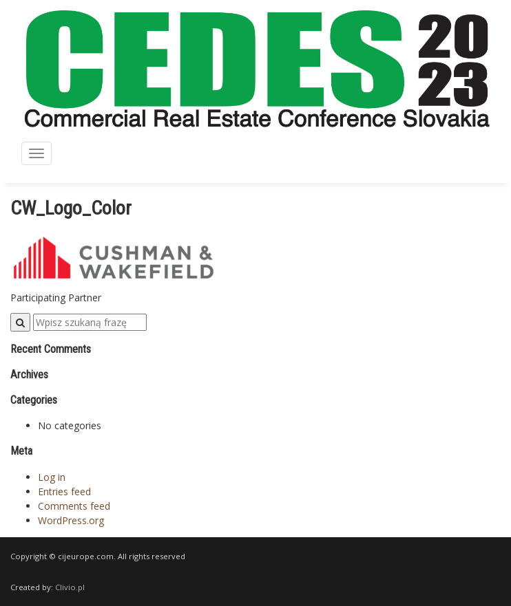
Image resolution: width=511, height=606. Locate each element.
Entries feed (64, 491)
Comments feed (74, 505)
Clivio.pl (70, 587)
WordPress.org (71, 520)
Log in (51, 477)
